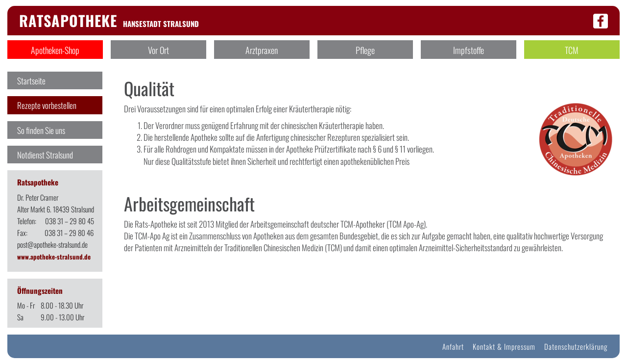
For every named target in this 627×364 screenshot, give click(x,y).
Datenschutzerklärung (576, 346)
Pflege (365, 50)
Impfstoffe (468, 50)
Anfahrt (453, 346)
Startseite (31, 81)
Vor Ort (158, 50)
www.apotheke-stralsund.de (54, 256)
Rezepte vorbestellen (46, 105)
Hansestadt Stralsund (109, 23)
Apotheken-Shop (55, 50)
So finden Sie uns (41, 130)
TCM (572, 50)
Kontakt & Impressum (504, 346)
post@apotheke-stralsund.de (52, 244)
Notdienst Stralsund (45, 155)
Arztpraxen (261, 50)
